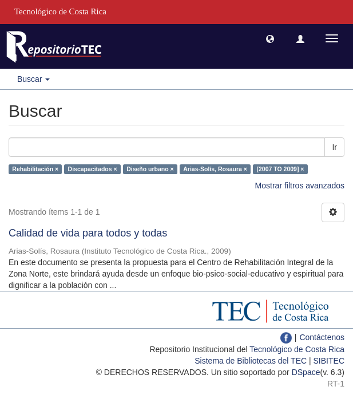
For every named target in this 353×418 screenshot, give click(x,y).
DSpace (306, 372)
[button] (270, 38)
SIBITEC (329, 360)
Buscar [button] (33, 79)
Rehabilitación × (35, 168)
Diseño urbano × (150, 168)
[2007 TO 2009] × (280, 168)
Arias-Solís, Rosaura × (215, 168)
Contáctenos (321, 337)
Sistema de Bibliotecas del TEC (251, 360)
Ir (334, 147)
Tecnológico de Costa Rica (296, 349)
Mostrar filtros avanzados (299, 185)
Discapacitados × (92, 168)
